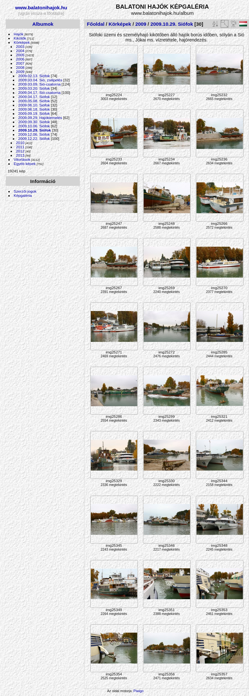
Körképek (22, 42)
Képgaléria (23, 195)
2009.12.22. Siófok (34, 138)
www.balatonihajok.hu (41, 7)
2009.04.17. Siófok (34, 97)
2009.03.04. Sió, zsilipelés (40, 80)
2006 (20, 59)
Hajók (19, 34)
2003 (20, 46)
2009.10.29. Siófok (34, 130)
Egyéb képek (25, 163)
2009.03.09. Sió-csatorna (39, 84)
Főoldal (96, 24)
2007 (20, 63)
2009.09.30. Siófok (34, 122)
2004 (20, 51)
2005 (20, 55)
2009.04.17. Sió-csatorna (39, 92)
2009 (20, 71)
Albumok (42, 24)
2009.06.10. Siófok (34, 105)
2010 (20, 143)
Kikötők (20, 38)
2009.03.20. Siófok (34, 88)
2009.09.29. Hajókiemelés (40, 117)
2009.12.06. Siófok (34, 134)
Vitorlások (22, 159)
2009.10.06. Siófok (34, 126)
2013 (20, 155)
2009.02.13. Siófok (34, 76)
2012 (20, 151)
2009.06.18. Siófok (34, 109)
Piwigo (138, 691)
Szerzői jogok (25, 191)
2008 (20, 67)
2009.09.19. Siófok (34, 113)
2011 (20, 147)
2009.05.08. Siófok (34, 101)
